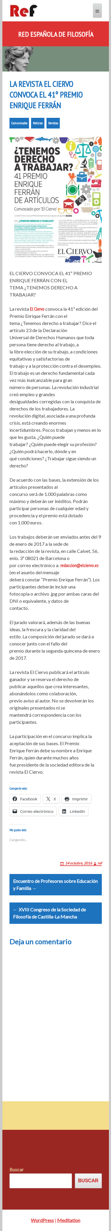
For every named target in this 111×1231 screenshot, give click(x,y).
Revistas (53, 123)
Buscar (16, 1169)
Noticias (38, 123)
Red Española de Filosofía (55, 34)
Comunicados (19, 123)
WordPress (42, 1220)
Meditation (68, 1220)
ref (99, 863)
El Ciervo (37, 309)
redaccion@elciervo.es (79, 565)
